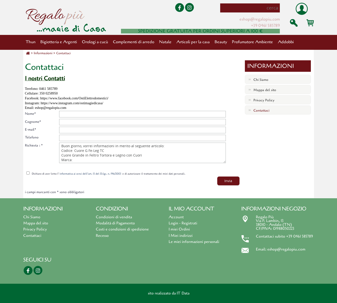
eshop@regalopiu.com (259, 19)
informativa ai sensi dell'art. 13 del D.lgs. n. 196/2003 (90, 174)
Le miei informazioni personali (194, 241)
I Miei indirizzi (181, 235)
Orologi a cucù (95, 42)
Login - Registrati (183, 223)
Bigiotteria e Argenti (58, 42)
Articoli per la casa (193, 42)
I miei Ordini (179, 229)
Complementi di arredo (133, 42)
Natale (165, 42)
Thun (30, 42)
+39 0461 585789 (265, 25)
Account (176, 217)
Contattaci (63, 53)
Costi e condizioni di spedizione (122, 229)
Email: (261, 249)
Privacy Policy (263, 100)
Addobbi (286, 42)
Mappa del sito (264, 90)
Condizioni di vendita (114, 217)
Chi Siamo (260, 79)
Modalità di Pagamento (115, 223)
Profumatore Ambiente (252, 42)
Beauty (221, 42)
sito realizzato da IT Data (168, 293)
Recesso (102, 235)
